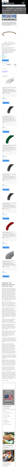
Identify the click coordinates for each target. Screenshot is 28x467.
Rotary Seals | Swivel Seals (19, 441)
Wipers (16, 453)
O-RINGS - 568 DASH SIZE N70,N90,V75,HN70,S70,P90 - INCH (8, 23)
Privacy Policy (4, 424)
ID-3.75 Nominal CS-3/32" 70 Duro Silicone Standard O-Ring (7, 232)
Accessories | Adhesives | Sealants (19, 424)
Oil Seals (16, 430)
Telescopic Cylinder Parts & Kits (20, 445)
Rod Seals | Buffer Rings (19, 439)
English (5, 1)
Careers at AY (4, 428)
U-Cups (16, 447)
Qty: (2, 129)
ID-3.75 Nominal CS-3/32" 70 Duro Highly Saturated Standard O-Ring (7, 145)
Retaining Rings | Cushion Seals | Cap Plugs (19, 437)
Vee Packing (17, 449)
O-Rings (16, 428)
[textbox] (13, 5)
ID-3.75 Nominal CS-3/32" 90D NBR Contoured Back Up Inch (8, 261)
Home (2, 22)
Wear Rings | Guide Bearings (20, 451)
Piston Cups (17, 432)
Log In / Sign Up (5, 434)
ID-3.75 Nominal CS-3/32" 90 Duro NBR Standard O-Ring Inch (8, 203)
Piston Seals (17, 434)
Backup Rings (17, 426)
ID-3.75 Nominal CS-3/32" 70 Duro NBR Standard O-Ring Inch (8, 174)
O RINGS (6, 22)
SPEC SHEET (3, 71)
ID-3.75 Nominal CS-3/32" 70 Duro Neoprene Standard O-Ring (7, 116)
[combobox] (13, 5)
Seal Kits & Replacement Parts (20, 443)
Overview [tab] (3, 68)
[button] (25, 5)
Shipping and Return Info (6, 426)
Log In (25, 0)
